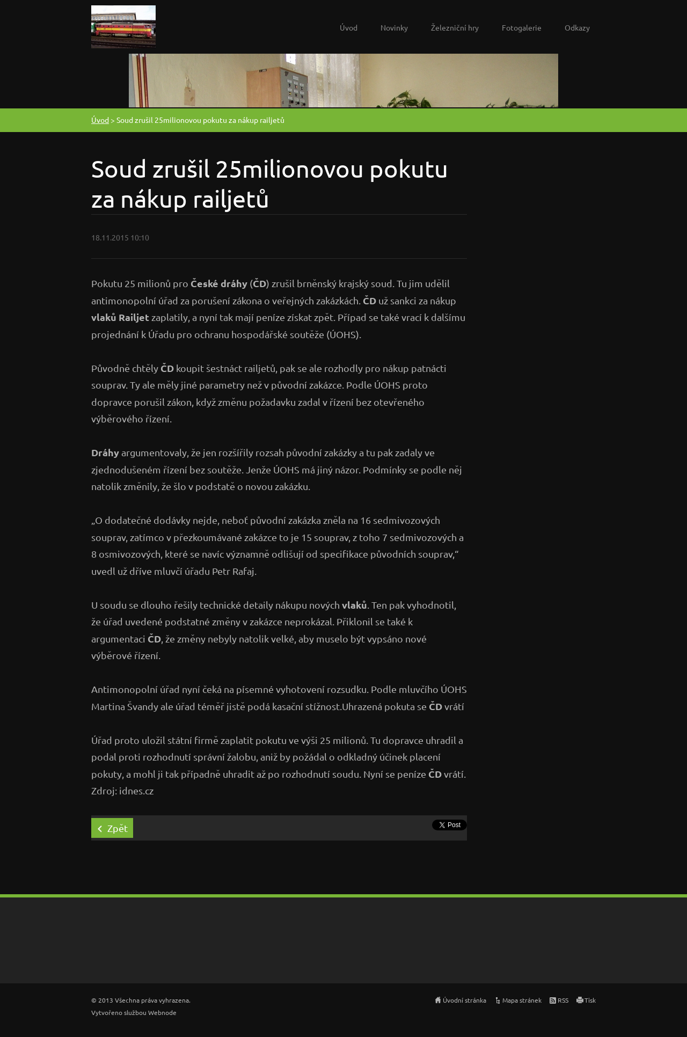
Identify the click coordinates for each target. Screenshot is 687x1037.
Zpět (117, 828)
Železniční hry (455, 27)
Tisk (590, 1000)
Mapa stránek (522, 1000)
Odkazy (577, 27)
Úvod (348, 27)
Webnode (162, 1012)
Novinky (394, 27)
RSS (563, 1000)
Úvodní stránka (464, 1000)
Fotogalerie (522, 27)
